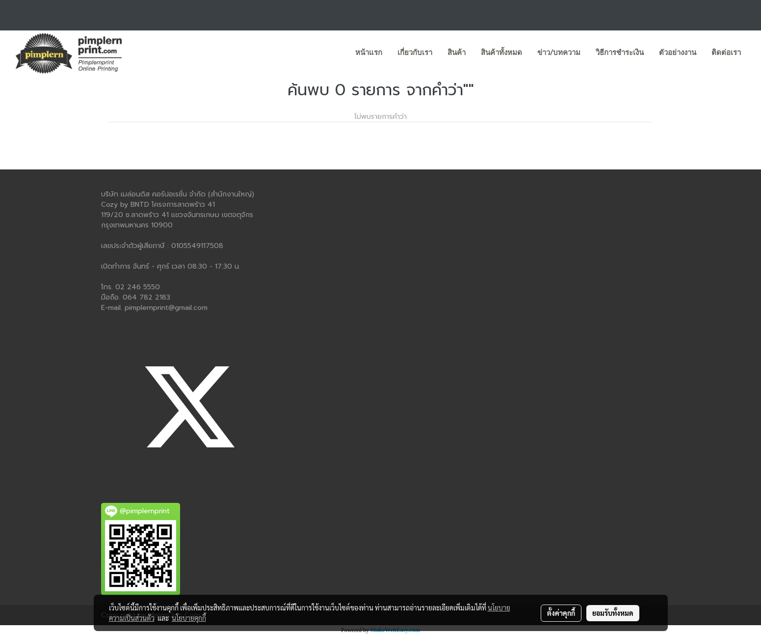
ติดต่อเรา (726, 52)
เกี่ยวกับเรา (414, 52)
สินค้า (456, 52)
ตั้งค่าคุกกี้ (561, 612)
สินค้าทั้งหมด (501, 52)
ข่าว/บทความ (558, 52)
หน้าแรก (368, 52)
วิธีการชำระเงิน (620, 52)
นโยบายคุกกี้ (189, 617)
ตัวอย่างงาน (677, 52)
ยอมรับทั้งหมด (612, 612)
